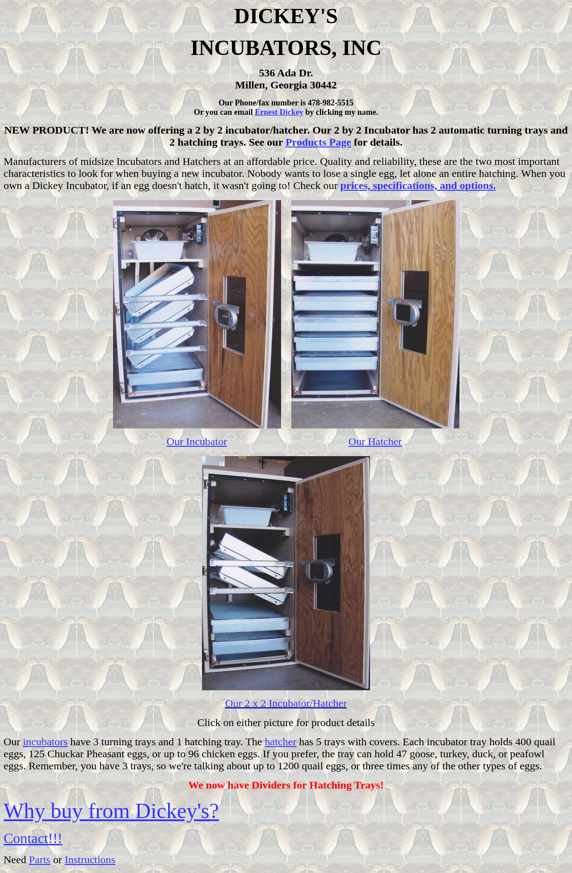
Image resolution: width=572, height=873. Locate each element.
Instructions (90, 859)
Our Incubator (197, 441)
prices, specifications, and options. (418, 185)
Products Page (318, 142)
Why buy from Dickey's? (111, 811)
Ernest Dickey (279, 112)
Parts (39, 859)
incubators (45, 741)
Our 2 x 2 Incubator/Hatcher (286, 703)
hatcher (281, 741)
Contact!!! (33, 838)
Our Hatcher (375, 441)
